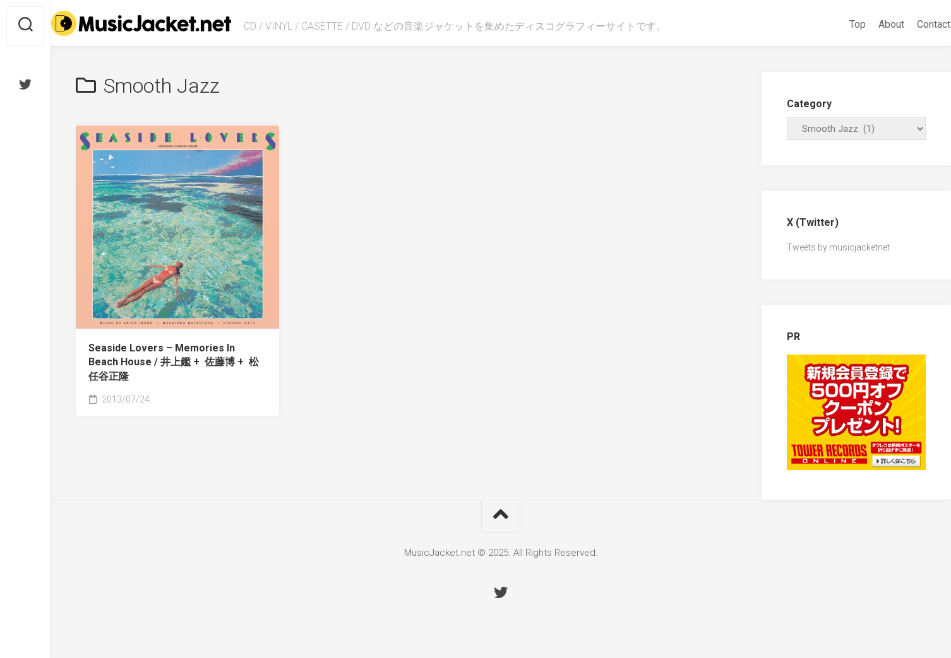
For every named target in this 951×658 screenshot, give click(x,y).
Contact (909, 24)
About (867, 24)
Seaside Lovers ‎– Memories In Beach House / (173, 362)
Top (833, 24)
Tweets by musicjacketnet (838, 247)
